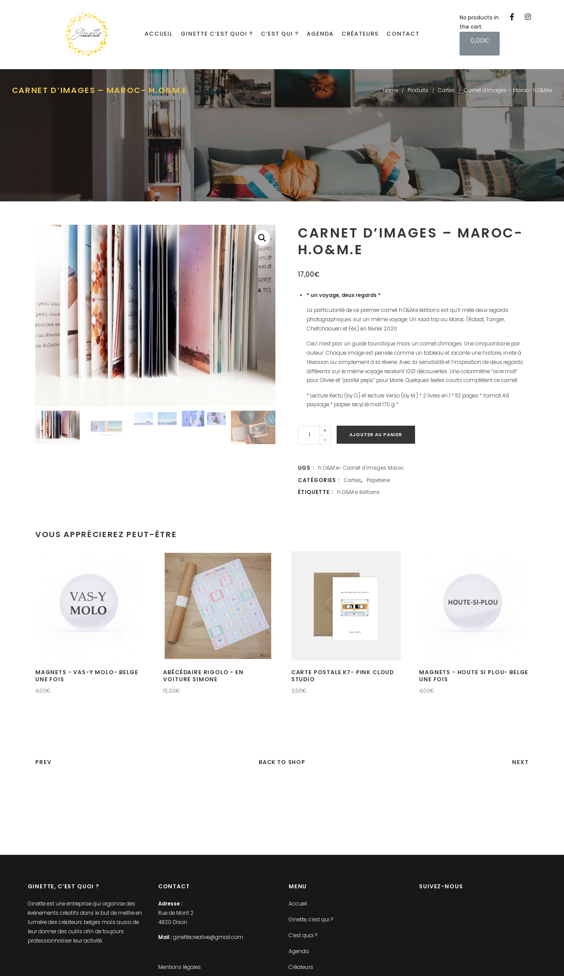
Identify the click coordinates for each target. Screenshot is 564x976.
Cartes (446, 90)
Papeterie (378, 480)
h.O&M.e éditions (358, 492)
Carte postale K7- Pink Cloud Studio (342, 675)
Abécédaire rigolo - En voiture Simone (203, 675)
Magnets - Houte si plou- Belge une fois (473, 675)
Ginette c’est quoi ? (217, 34)
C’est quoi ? (303, 935)
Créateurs (359, 34)
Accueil (159, 34)
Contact (402, 34)
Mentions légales (179, 967)
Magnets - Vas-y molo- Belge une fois (86, 675)
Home (390, 90)
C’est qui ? (280, 34)
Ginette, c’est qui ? (311, 919)
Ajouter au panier (375, 434)
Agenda (320, 34)
